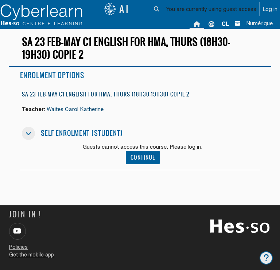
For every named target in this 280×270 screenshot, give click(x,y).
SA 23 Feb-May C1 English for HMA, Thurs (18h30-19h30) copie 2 (105, 94)
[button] (157, 9)
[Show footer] (266, 258)
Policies (18, 247)
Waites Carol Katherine (75, 109)
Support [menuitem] (211, 23)
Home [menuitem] (197, 23)
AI (117, 9)
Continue (143, 157)
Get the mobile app (31, 254)
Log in (269, 9)
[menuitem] (225, 23)
